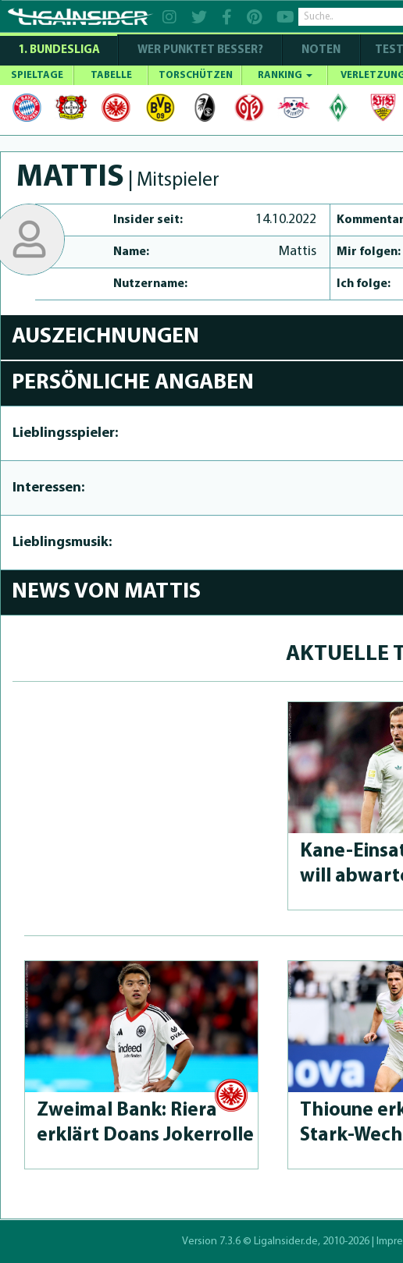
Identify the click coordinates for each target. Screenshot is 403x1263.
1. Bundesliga (59, 50)
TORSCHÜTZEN (196, 75)
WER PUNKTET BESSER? (200, 50)
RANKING (285, 75)
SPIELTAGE (37, 75)
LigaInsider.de (286, 1241)
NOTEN (321, 50)
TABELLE (111, 75)
